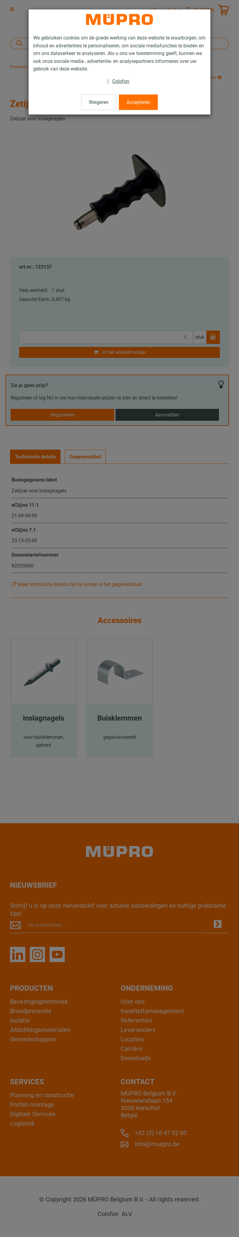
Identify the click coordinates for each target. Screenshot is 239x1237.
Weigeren (99, 102)
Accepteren (138, 102)
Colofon (120, 81)
